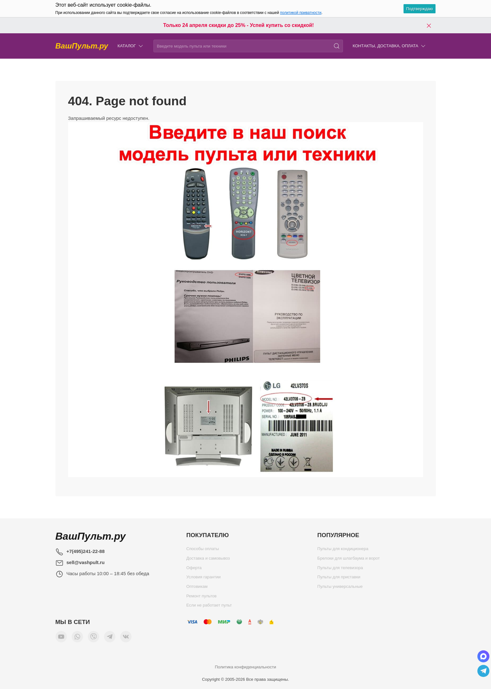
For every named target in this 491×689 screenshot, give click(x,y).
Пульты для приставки (338, 578)
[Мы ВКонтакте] (126, 638)
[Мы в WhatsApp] (77, 638)
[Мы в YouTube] (61, 638)
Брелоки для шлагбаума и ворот (348, 559)
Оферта (194, 569)
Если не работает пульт (209, 606)
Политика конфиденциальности (245, 667)
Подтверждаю (419, 8)
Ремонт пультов (201, 597)
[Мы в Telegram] (109, 638)
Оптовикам (197, 588)
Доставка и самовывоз (208, 559)
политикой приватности (300, 12)
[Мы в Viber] (93, 638)
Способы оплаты (202, 550)
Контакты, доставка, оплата (389, 46)
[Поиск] (336, 46)
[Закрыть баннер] (429, 25)
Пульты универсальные (340, 588)
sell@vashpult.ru (86, 562)
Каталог (131, 46)
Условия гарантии (203, 578)
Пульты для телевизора (340, 569)
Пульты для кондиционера (342, 550)
